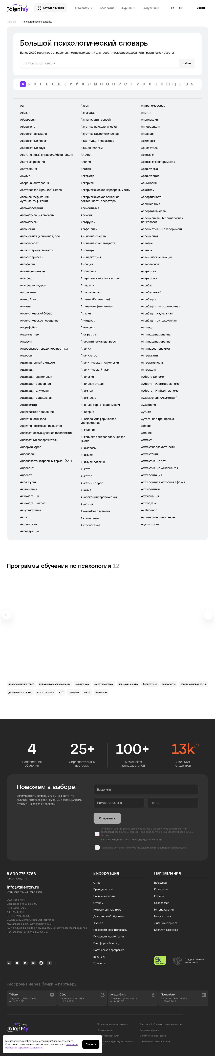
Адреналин (27, 454)
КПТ (61, 692)
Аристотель (149, 148)
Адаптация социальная (36, 398)
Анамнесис (88, 398)
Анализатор (89, 355)
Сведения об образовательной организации (161, 1024)
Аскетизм (148, 190)
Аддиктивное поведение (37, 412)
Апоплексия (149, 119)
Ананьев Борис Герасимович (100, 405)
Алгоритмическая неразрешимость (105, 190)
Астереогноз (150, 264)
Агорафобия (28, 327)
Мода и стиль (162, 916)
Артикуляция (150, 176)
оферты (169, 828)
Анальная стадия (92, 384)
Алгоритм (87, 183)
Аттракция (148, 369)
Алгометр (87, 176)
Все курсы (160, 882)
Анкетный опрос (92, 483)
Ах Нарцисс (149, 510)
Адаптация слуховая (34, 390)
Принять (91, 1044)
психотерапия (45, 692)
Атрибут (147, 285)
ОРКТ (87, 692)
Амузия (86, 313)
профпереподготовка (21, 684)
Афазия (146, 426)
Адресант (27, 468)
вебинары (101, 692)
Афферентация (151, 475)
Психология (161, 889)
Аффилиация (150, 496)
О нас (96, 882)
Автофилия (27, 264)
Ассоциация (149, 236)
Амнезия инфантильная (97, 306)
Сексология (161, 903)
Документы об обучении (108, 916)
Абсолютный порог (33, 141)
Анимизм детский (93, 462)
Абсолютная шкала (33, 134)
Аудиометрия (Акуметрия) (159, 398)
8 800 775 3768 (21, 873)
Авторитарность (31, 257)
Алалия (86, 162)
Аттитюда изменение (155, 334)
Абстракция (28, 169)
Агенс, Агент (29, 299)
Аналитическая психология (100, 362)
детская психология (20, 692)
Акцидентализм (92, 148)
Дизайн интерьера (166, 923)
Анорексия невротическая (99, 497)
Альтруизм (88, 222)
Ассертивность (151, 197)
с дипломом (82, 684)
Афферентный (151, 489)
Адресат (26, 475)
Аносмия (87, 504)
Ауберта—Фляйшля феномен (160, 390)
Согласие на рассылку (108, 1036)
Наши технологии (104, 896)
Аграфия (26, 341)
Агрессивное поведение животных (44, 348)
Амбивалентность (93, 236)
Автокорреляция (32, 208)
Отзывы (98, 903)
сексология (169, 684)
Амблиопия (88, 271)
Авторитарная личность (36, 250)
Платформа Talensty (106, 943)
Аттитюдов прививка (155, 348)
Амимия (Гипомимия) (95, 299)
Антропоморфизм (153, 105)
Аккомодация (29, 496)
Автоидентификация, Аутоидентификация (35, 199)
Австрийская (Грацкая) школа (41, 190)
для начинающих (128, 684)
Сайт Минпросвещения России (155, 1041)
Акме (23, 517)
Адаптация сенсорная (35, 384)
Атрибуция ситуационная (159, 320)
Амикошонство (91, 292)
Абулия (25, 176)
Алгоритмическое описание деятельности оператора (100, 199)
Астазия (147, 243)
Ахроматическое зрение (158, 517)
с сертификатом (103, 684)
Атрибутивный (151, 292)
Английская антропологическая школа (103, 439)
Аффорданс (149, 503)
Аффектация (150, 454)
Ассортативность (153, 211)
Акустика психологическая (99, 126)
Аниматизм (88, 448)
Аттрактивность (152, 362)
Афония (146, 433)
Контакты (99, 963)
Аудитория (148, 405)
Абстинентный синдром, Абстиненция (46, 155)
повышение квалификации (54, 684)
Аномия (86, 490)
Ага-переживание (32, 271)
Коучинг (159, 896)
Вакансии (99, 956)
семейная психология (193, 684)
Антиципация (90, 518)
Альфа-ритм (89, 229)
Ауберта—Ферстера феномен (161, 384)
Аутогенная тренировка (157, 419)
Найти (186, 63)
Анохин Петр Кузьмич (95, 511)
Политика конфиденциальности (112, 1024)
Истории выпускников (107, 909)
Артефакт (148, 155)
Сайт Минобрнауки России (153, 1036)
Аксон (85, 105)
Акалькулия (28, 482)
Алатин (86, 169)
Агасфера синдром (33, 285)
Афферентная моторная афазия (163, 482)
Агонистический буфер (36, 313)
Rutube (33, 963)
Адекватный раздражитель (38, 440)
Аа (22, 105)
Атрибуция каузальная (157, 313)
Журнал (98, 923)
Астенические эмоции (156, 257)
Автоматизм (28, 222)
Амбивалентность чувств (98, 243)
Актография (89, 113)
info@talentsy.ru (23, 887)
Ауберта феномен (153, 377)
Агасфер (26, 278)
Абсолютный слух (32, 148)
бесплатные (150, 684)
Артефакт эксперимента (158, 162)
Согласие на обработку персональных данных (115, 1042)
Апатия (146, 113)
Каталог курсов (53, 8)
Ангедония (88, 430)
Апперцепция (150, 126)
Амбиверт (87, 250)
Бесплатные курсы (166, 930)
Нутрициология (164, 909)
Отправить (107, 818)
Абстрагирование (32, 162)
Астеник (147, 250)
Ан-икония (88, 327)
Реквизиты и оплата (149, 1030)
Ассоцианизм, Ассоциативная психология (162, 220)
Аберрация (28, 119)
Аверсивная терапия (34, 183)
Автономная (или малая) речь (40, 236)
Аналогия (87, 377)
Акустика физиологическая (100, 134)
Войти (200, 9)
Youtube (17, 963)
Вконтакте (9, 963)
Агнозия (26, 306)
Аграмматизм (29, 334)
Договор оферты (105, 1030)
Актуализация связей (96, 119)
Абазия (25, 113)
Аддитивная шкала (33, 419)
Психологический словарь (110, 930)
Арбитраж (148, 141)
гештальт (74, 692)
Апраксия (148, 134)
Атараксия (148, 271)
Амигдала (87, 285)
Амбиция (87, 264)
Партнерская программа (108, 950)
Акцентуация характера (97, 141)
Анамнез (87, 390)
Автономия (27, 229)
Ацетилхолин (150, 524)
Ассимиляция (150, 204)
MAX (41, 963)
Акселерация (29, 531)
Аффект (146, 440)
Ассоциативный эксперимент (161, 229)
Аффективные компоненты (159, 468)
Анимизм (87, 455)
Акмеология (28, 524)
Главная (11, 21)
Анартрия (87, 412)
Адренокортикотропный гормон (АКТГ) (47, 461)
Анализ (86, 348)
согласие (119, 847)
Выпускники (151, 8)
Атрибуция (148, 299)
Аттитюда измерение (155, 341)
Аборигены (27, 126)
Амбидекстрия (91, 257)
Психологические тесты (108, 936)
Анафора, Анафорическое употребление (98, 421)
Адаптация (27, 369)
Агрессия (26, 355)
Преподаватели (103, 889)
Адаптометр (28, 405)
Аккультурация (30, 510)
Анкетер (86, 476)
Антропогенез (90, 525)
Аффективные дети (154, 461)
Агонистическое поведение (39, 320)
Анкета (86, 469)
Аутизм (146, 412)
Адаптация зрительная (36, 377)
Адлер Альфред (30, 447)
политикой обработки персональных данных (41, 1046)
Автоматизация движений (38, 215)
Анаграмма (88, 334)
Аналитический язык (95, 369)
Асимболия (149, 183)
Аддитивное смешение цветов (41, 426)
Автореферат (29, 243)
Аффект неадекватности (158, 447)
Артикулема (149, 169)
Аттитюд (147, 327)
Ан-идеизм (88, 320)
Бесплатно (107, 8)
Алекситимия (90, 208)
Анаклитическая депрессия (100, 341)
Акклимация (28, 489)
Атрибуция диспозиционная (160, 306)
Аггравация (28, 292)
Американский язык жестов (100, 278)
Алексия (86, 215)
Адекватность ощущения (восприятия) (47, 433)
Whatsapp (25, 963)
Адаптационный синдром (37, 362)
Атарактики (149, 278)
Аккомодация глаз (33, 503)
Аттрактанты (150, 355)
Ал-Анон (86, 155)
